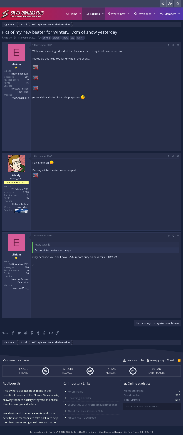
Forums (95, 14)
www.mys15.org (21, 97)
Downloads (145, 14)
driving (46, 37)
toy (72, 37)
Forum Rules (75, 391)
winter (80, 37)
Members (170, 14)
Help (172, 360)
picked (56, 37)
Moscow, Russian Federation (20, 90)
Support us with (92, 404)
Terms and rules (135, 360)
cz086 (156, 369)
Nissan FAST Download (82, 417)
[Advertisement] (105, 124)
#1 (178, 45)
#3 (178, 235)
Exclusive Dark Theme (16, 360)
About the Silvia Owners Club (85, 411)
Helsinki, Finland (20, 204)
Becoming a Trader (79, 398)
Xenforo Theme (138, 432)
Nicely (16, 175)
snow (65, 37)
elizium (8, 37)
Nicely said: (41, 244)
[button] (80, 13)
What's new (118, 14)
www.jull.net (23, 207)
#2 (178, 156)
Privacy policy (157, 360)
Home (73, 14)
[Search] (177, 3)
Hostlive (118, 432)
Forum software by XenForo (56, 432)
